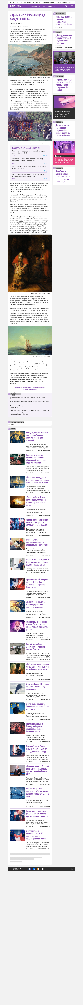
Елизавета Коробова (16, 23)
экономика (60, 76)
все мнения (70, 47)
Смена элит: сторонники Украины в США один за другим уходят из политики (37, 949)
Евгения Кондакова (44, 984)
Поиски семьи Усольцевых (65, 2)
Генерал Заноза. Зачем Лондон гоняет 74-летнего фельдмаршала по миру (37, 861)
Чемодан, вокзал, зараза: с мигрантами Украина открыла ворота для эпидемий (37, 436)
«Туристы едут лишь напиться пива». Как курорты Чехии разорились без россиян (63, 84)
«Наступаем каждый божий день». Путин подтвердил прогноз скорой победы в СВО (37, 882)
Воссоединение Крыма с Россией (26, 147)
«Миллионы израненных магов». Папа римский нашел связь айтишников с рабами (37, 693)
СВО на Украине (48, 2)
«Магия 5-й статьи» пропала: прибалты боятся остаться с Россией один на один (37, 905)
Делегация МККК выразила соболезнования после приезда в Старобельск (64, 69)
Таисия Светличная (44, 450)
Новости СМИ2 (13, 425)
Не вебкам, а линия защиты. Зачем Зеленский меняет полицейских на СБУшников (63, 176)
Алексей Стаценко (44, 832)
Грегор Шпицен (45, 919)
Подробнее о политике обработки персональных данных (44, 991)
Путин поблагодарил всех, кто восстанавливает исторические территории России (28, 175)
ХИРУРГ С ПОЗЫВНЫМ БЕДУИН (61, 46)
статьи (13, 429)
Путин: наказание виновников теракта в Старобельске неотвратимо (37, 564)
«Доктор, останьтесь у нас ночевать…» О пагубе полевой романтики (63, 39)
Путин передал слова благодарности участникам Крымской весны (29, 167)
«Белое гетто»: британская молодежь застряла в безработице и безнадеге (37, 545)
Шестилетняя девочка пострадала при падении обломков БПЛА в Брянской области (63, 113)
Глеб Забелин (46, 577)
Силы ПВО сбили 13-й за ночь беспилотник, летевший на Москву (29, 410)
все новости (58, 27)
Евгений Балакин (44, 538)
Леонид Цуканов (45, 874)
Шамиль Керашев (44, 557)
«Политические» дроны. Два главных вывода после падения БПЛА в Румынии (37, 480)
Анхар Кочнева (45, 473)
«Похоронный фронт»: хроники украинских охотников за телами (35, 649)
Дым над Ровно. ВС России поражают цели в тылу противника (37, 776)
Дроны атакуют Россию (32, 2)
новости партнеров (17, 422)
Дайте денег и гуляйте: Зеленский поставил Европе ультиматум (37, 796)
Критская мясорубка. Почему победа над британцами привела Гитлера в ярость (34, 818)
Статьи (42, 6)
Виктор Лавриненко (44, 747)
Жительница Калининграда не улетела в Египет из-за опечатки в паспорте (64, 160)
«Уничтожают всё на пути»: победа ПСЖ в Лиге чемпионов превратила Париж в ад (37, 628)
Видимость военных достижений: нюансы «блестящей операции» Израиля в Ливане (36, 459)
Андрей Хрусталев (44, 662)
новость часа (60, 13)
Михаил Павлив (45, 809)
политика (59, 122)
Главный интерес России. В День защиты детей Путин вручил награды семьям (37, 607)
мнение (58, 32)
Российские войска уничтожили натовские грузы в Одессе (35, 714)
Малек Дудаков (45, 961)
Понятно (68, 991)
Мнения (51, 6)
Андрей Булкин (45, 493)
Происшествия (59, 156)
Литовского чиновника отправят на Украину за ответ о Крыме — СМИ (28, 152)
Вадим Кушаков (45, 789)
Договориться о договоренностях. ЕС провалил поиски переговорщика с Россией (37, 970)
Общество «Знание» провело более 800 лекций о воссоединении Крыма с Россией (28, 160)
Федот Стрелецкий (44, 642)
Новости (33, 6)
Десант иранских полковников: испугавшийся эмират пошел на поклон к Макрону (62, 130)
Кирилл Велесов (45, 727)
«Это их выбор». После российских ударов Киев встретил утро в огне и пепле (36, 523)
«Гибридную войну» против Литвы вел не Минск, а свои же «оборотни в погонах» (37, 734)
